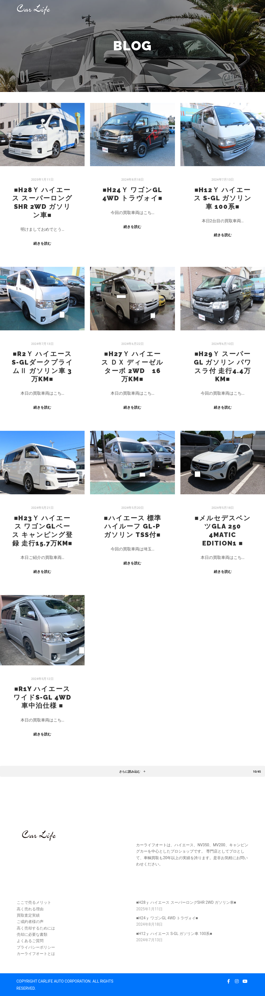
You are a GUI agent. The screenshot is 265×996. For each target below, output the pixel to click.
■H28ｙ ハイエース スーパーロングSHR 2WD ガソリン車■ (186, 902)
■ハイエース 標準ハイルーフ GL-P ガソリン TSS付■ (132, 526)
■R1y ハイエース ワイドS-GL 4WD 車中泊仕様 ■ (42, 697)
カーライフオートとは (36, 953)
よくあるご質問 (30, 941)
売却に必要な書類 (32, 934)
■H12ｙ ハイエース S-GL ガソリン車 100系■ (223, 198)
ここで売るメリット (34, 902)
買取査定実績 (28, 915)
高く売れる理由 (30, 909)
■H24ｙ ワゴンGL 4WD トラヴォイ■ (167, 918)
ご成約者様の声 (30, 921)
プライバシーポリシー (36, 947)
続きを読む (42, 243)
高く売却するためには (36, 928)
